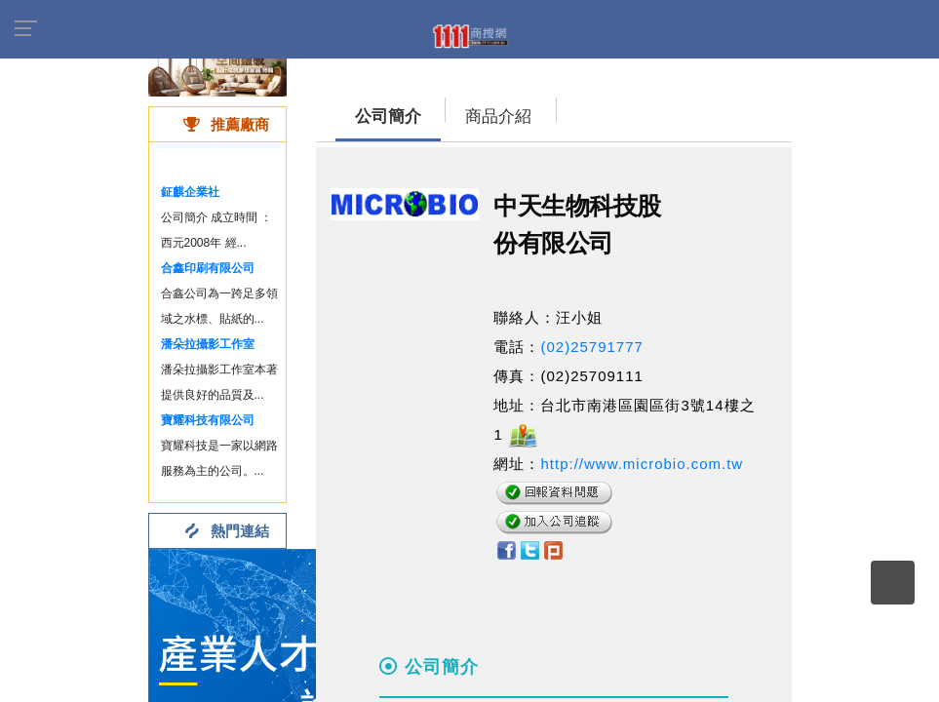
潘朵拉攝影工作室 (207, 344)
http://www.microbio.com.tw (641, 463)
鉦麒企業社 (190, 192)
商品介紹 (498, 116)
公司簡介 (388, 116)
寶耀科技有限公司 (207, 420)
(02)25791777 (591, 346)
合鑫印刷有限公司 (207, 268)
